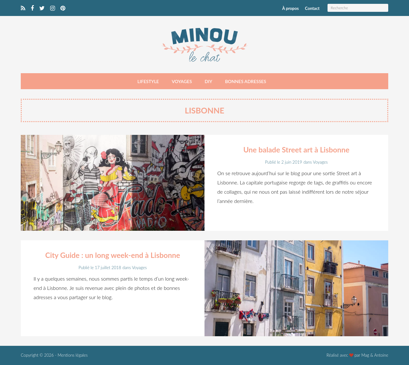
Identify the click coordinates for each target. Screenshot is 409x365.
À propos (290, 8)
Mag (365, 355)
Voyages (182, 81)
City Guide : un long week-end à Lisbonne (112, 255)
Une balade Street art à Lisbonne (296, 149)
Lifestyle (148, 81)
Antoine (381, 355)
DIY (208, 81)
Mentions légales (73, 355)
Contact (312, 8)
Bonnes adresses (245, 81)
